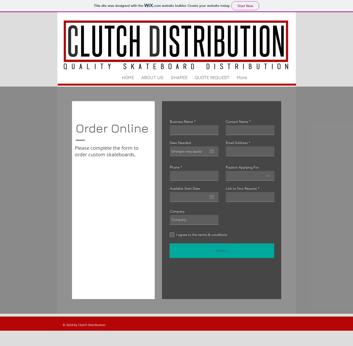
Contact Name (237, 121)
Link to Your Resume (241, 188)
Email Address (237, 142)
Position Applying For (242, 167)
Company (177, 211)
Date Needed (180, 142)
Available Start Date (185, 188)
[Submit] (222, 250)
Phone (175, 167)
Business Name (181, 121)
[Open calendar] (212, 151)
